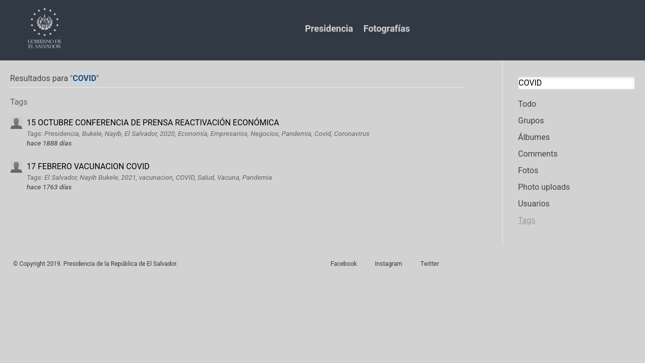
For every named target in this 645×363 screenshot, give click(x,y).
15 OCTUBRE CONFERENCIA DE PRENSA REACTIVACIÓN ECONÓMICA (153, 122)
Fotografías (386, 28)
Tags (527, 220)
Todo (527, 104)
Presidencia (329, 28)
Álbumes (534, 137)
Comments (537, 154)
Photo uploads (544, 187)
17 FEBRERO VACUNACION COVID (88, 166)
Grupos (531, 120)
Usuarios (534, 203)
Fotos (528, 170)
